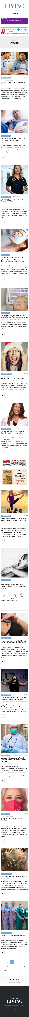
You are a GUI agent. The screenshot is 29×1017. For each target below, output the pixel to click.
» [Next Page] (24, 966)
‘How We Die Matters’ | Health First (13, 935)
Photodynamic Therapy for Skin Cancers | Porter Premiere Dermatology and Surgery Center (12, 259)
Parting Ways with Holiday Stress (12, 378)
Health (3, 142)
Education (3, 203)
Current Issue (5, 990)
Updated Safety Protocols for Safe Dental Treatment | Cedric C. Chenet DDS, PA (13, 759)
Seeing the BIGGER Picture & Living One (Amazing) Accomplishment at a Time (13, 520)
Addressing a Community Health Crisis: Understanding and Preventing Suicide (14, 586)
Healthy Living (13, 263)
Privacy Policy (5, 991)
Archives (14, 990)
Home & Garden (14, 380)
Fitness (3, 701)
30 (15, 966)
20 (11, 966)
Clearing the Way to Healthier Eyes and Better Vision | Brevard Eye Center (14, 316)
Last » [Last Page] (5, 970)
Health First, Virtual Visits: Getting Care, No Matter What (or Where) (12, 432)
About (21, 990)
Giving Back (19, 203)
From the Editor (11, 203)
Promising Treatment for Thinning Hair (14, 876)
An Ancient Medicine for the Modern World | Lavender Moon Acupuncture (13, 642)
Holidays (7, 380)
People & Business (22, 701)
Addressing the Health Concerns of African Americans (13, 83)
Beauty (3, 263)
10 (7, 966)
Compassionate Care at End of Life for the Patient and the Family (14, 139)
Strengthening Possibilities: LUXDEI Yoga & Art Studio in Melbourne (13, 698)
